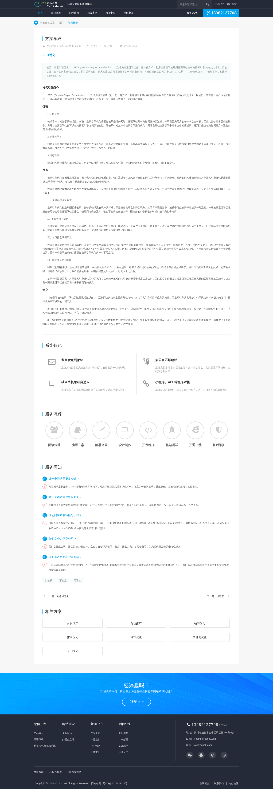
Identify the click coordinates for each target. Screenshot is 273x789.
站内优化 (199, 623)
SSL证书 (123, 752)
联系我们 (219, 4)
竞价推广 (136, 623)
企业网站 (67, 733)
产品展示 (39, 733)
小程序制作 (55, 772)
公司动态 (95, 745)
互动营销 (123, 733)
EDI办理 (123, 745)
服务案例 (92, 12)
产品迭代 (95, 739)
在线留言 (232, 4)
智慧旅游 (73, 22)
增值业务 (128, 12)
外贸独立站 (68, 739)
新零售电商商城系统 (45, 745)
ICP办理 (123, 739)
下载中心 (95, 752)
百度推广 (72, 623)
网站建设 (74, 12)
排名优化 (72, 637)
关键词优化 (200, 637)
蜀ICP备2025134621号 (115, 783)
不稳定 (63, 580)
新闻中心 (110, 12)
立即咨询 (136, 701)
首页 (40, 12)
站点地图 (233, 783)
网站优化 (136, 637)
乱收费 (48, 580)
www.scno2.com (203, 745)
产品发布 (95, 733)
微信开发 (56, 12)
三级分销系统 (74, 772)
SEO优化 (72, 651)
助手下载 (39, 739)
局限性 (77, 580)
